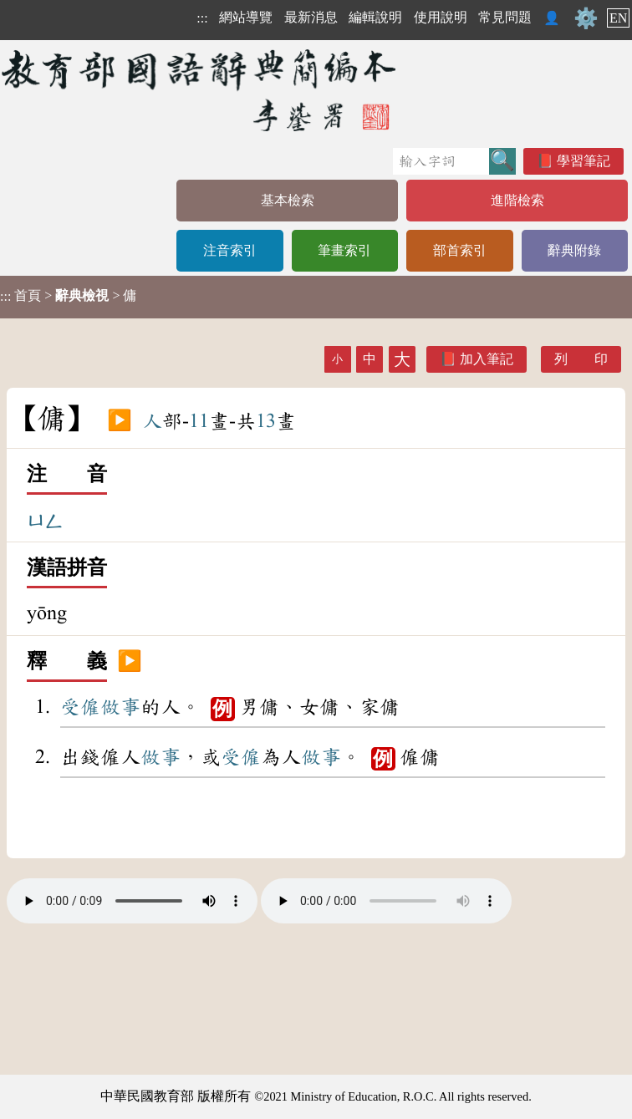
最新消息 (311, 17)
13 (266, 421)
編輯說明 (375, 17)
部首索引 (460, 250)
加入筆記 (486, 359)
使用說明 (440, 17)
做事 (120, 707)
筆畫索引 (344, 250)
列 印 (581, 359)
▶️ (119, 421)
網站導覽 (246, 17)
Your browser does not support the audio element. (132, 900)
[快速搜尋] (441, 161)
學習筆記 (583, 161)
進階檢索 (517, 200)
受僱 (80, 707)
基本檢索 (287, 200)
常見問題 (505, 17)
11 (199, 421)
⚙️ (586, 18)
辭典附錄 (574, 250)
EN (618, 18)
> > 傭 (68, 295)
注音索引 (230, 250)
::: (201, 18)
